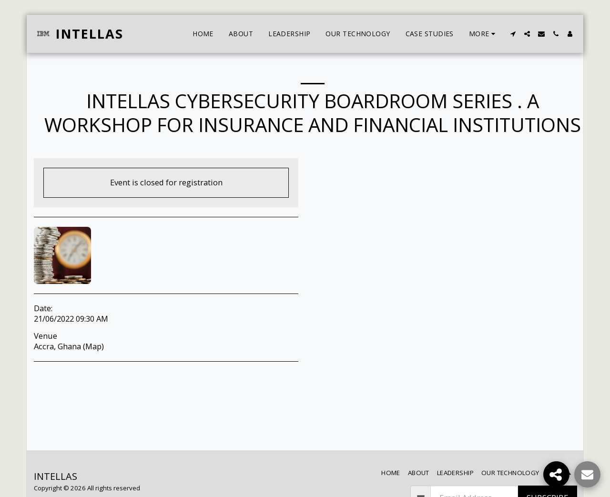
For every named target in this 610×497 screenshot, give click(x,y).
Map (93, 346)
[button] (512, 33)
